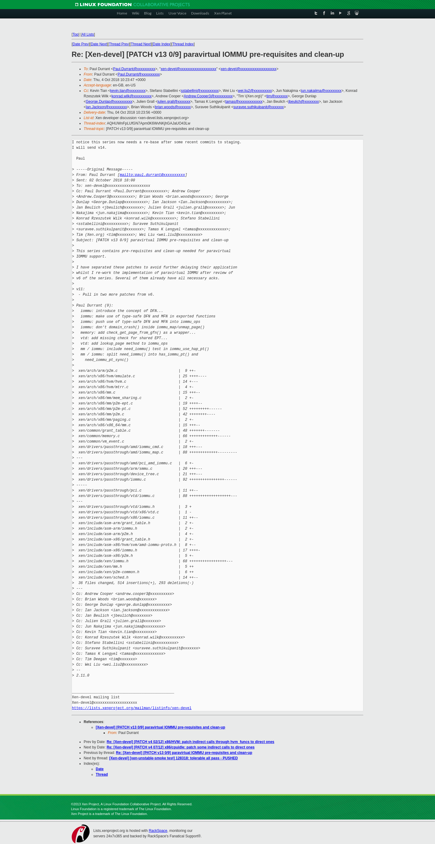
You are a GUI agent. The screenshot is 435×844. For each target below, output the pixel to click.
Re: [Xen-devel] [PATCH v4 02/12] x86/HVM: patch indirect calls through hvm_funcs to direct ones (190, 742)
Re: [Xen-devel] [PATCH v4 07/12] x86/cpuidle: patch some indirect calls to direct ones (181, 747)
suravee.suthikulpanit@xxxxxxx (258, 107)
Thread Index (183, 44)
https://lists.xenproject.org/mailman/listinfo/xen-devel (132, 708)
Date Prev (80, 44)
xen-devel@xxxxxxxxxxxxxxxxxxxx (188, 69)
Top (75, 34)
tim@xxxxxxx (277, 96)
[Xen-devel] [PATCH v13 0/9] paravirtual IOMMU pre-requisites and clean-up (160, 727)
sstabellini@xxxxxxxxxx (200, 91)
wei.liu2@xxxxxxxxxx (255, 91)
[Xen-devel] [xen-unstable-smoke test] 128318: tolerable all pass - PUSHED (173, 758)
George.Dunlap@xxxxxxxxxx (109, 101)
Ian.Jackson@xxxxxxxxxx (106, 107)
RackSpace (158, 831)
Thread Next (141, 44)
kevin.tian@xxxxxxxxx (128, 91)
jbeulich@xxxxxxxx (303, 101)
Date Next (99, 44)
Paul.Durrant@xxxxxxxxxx (134, 69)
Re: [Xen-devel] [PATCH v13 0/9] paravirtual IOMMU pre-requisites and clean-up (184, 753)
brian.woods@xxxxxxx (173, 107)
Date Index (161, 44)
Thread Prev (119, 44)
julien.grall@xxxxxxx (174, 101)
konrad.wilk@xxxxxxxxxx (131, 96)
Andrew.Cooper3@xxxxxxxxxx (208, 96)
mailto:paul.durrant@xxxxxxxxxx (152, 174)
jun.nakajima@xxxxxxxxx (321, 91)
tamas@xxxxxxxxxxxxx (244, 101)
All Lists (88, 34)
